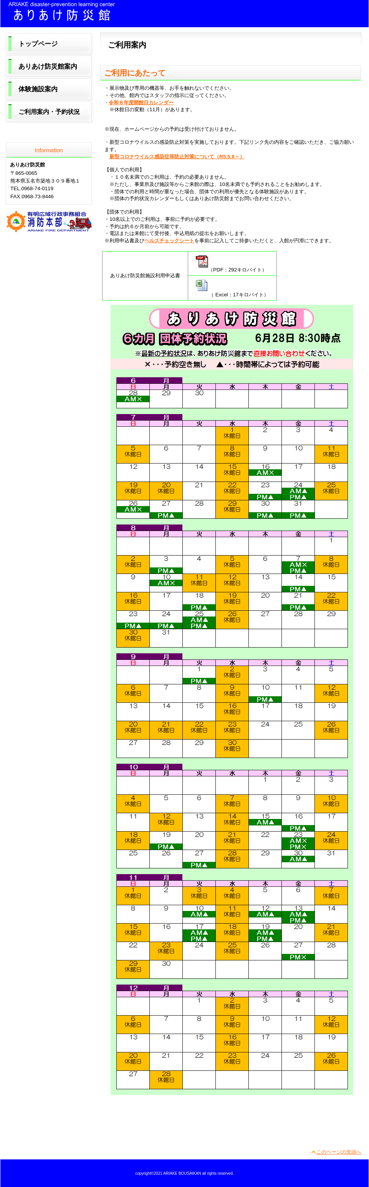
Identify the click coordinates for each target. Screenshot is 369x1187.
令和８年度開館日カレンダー (141, 102)
